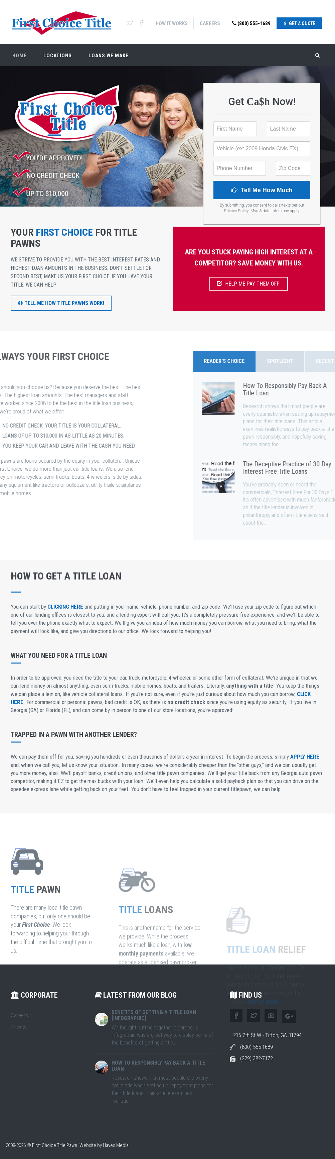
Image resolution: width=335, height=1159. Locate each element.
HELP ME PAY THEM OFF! (249, 284)
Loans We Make (109, 56)
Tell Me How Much (262, 190)
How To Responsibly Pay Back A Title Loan (158, 1066)
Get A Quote (299, 23)
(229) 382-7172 (256, 1058)
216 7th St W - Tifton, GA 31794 (267, 1035)
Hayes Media (116, 1145)
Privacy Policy (236, 211)
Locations (57, 56)
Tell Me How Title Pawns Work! (61, 303)
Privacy (18, 1027)
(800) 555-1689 (251, 23)
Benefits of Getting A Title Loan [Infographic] (154, 1015)
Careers (210, 23)
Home (19, 56)
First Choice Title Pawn (54, 1145)
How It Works (172, 23)
